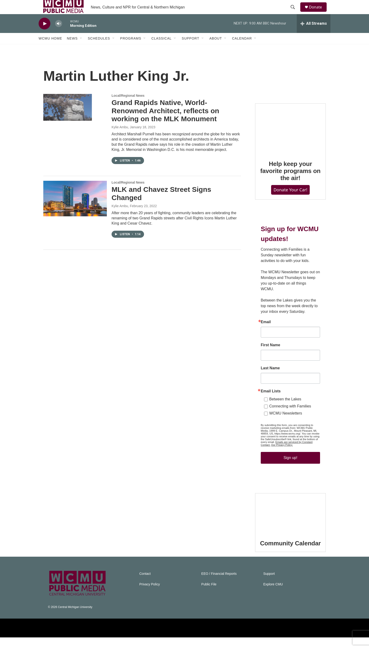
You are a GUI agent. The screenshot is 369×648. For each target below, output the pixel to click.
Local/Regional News (128, 106)
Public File (209, 595)
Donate (318, 12)
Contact (145, 584)
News (72, 49)
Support (190, 49)
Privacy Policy (149, 595)
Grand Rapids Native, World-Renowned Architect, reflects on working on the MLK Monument (165, 121)
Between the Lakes (285, 410)
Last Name (270, 379)
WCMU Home (50, 49)
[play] (44, 34)
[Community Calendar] (290, 523)
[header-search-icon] (294, 12)
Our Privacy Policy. (282, 455)
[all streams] (313, 34)
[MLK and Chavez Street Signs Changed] (75, 209)
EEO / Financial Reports (219, 584)
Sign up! (290, 468)
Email (266, 332)
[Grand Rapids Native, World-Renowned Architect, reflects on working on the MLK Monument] (75, 122)
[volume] (59, 34)
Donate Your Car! (290, 200)
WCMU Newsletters (285, 424)
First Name (270, 356)
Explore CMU (273, 595)
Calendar (242, 49)
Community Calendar (290, 553)
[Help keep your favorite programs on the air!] (290, 139)
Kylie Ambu (120, 138)
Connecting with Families (290, 417)
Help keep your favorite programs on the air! (290, 181)
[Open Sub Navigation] (81, 49)
